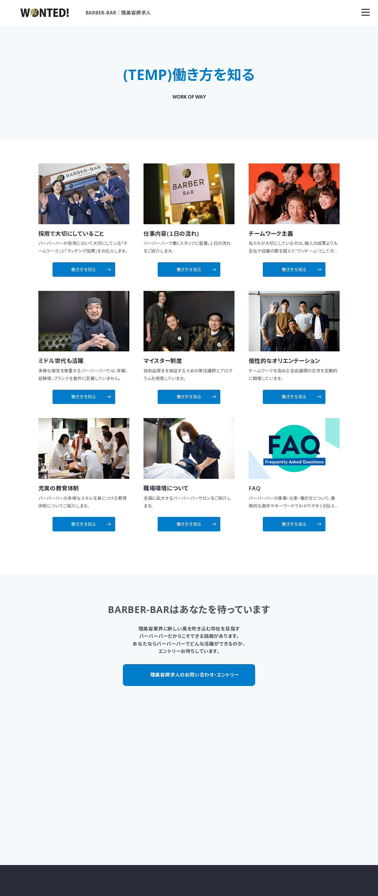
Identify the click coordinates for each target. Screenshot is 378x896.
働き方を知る (87, 267)
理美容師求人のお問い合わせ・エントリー (194, 667)
